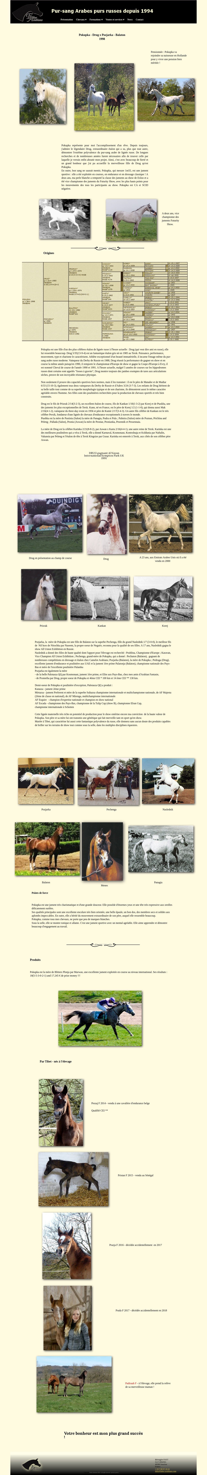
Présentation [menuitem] (67, 19)
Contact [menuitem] (139, 19)
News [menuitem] (130, 19)
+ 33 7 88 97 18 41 (162, 1469)
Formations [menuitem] (96, 19)
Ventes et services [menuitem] (115, 19)
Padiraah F (130, 1383)
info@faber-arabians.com (165, 1471)
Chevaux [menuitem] (81, 19)
